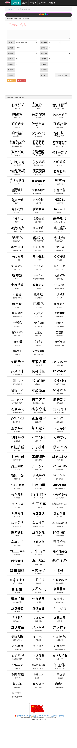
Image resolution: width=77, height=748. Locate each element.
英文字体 (42, 3)
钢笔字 (24, 3)
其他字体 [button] (52, 3)
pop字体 (33, 3)
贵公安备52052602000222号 (40, 716)
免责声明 (54, 716)
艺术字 (16, 9)
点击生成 (11, 80)
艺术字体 (17, 3)
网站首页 (9, 9)
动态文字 (21, 80)
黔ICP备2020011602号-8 (23, 716)
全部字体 (61, 716)
